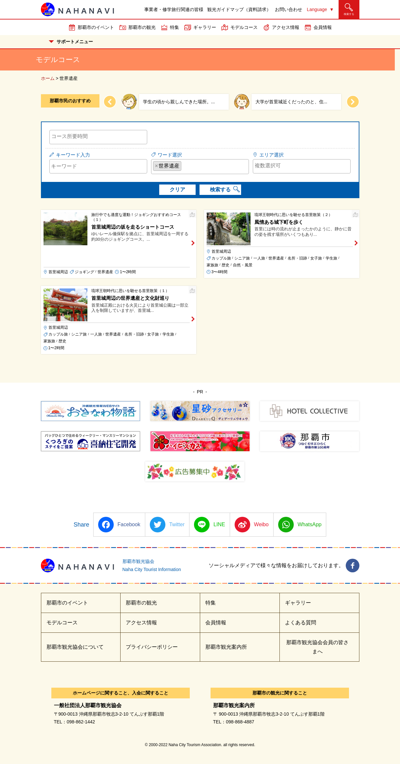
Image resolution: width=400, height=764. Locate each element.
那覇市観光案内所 (226, 647)
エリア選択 (271, 154)
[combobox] (98, 137)
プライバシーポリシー (152, 647)
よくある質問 (300, 622)
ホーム (48, 78)
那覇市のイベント (96, 27)
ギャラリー (204, 27)
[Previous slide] (109, 101)
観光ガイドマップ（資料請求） (239, 9)
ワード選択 (170, 154)
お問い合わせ (288, 9)
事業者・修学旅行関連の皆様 (173, 9)
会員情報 (323, 27)
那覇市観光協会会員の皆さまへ (317, 647)
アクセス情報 (285, 27)
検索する (220, 189)
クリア (177, 189)
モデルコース (244, 27)
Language (317, 9)
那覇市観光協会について (75, 647)
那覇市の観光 (142, 27)
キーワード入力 (73, 154)
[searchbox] (98, 136)
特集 (174, 27)
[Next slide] (352, 101)
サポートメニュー (71, 41)
